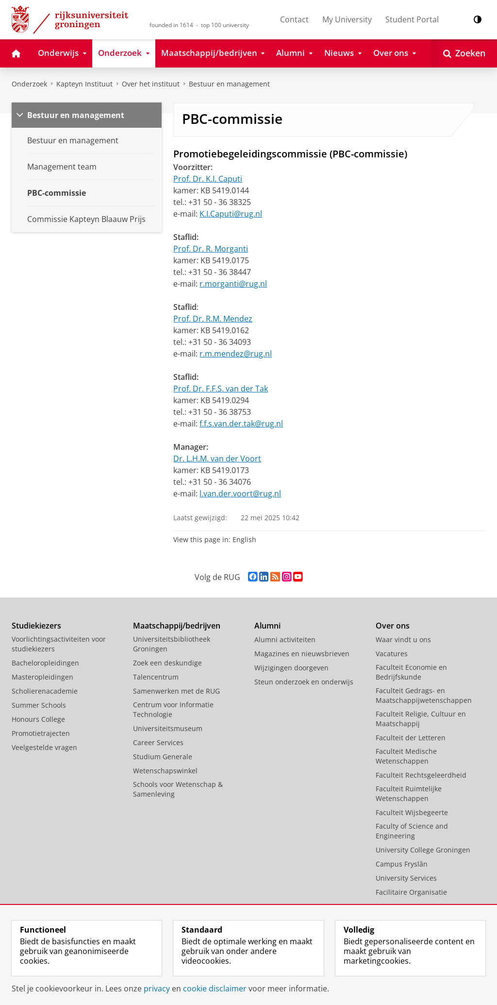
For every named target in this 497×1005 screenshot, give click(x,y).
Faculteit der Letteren (411, 737)
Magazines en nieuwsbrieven (301, 653)
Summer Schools (39, 705)
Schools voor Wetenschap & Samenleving (178, 789)
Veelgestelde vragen (44, 747)
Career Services (158, 742)
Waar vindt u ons (403, 639)
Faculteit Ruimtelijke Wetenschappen (409, 793)
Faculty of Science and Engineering (412, 830)
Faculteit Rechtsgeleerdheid (421, 775)
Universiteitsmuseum (167, 728)
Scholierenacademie (45, 691)
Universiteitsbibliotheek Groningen (171, 643)
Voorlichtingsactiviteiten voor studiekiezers (59, 643)
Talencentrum (156, 676)
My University (347, 19)
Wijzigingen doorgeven (291, 667)
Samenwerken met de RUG (176, 691)
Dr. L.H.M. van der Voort (217, 458)
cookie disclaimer (215, 988)
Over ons (393, 625)
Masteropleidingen (42, 676)
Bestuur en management (229, 83)
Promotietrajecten (41, 733)
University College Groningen (423, 849)
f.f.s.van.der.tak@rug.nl (241, 423)
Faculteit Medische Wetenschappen (406, 756)
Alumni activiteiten (284, 639)
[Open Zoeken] (464, 53)
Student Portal (412, 19)
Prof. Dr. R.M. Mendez (212, 318)
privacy (157, 988)
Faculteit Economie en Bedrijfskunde (411, 672)
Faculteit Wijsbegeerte (412, 812)
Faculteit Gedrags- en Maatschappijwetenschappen (424, 695)
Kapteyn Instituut (84, 83)
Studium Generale (162, 756)
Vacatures (392, 653)
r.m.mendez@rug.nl (235, 353)
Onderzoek (29, 83)
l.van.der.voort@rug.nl (240, 493)
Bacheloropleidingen (45, 662)
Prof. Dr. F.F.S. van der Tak (220, 388)
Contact (294, 19)
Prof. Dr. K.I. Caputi (207, 178)
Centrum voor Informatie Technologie (173, 709)
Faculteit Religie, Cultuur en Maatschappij (421, 718)
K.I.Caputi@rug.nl (230, 213)
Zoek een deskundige (167, 662)
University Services (406, 878)
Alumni (267, 625)
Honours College (38, 719)
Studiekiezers (36, 625)
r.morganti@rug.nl (233, 283)
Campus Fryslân (402, 864)
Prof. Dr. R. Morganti (210, 248)
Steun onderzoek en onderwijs (303, 681)
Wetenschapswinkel (165, 770)
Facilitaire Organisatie (411, 892)
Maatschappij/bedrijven (176, 625)
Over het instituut (151, 83)
